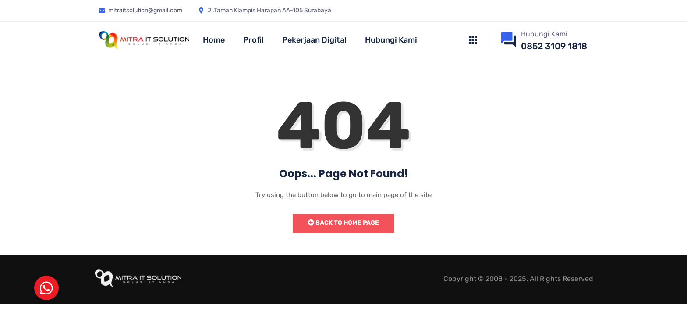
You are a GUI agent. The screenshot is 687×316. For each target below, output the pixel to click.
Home (214, 40)
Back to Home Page (343, 222)
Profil (253, 40)
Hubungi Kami (391, 40)
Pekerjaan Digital (314, 40)
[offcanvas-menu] (473, 40)
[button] (46, 288)
